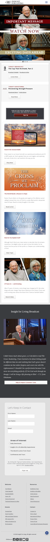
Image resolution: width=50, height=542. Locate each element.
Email (20, 430)
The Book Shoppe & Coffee (12, 501)
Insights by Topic (34, 489)
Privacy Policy (33, 519)
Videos (32, 499)
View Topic (9, 253)
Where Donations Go (10, 521)
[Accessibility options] (47, 533)
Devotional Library (13, 92)
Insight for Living (14, 2)
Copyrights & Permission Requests (39, 524)
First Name (21, 415)
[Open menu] (46, 2)
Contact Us (33, 511)
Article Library (22, 92)
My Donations (8, 524)
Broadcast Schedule (13, 72)
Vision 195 (7, 496)
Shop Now (10, 163)
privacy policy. (29, 465)
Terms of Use (33, 521)
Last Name (21, 423)
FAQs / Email (33, 514)
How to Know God (10, 499)
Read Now (14, 97)
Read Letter (10, 207)
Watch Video (10, 297)
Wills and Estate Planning (11, 516)
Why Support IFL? (9, 519)
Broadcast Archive (24, 72)
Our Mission (8, 489)
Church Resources (34, 501)
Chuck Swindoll (9, 491)
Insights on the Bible (35, 491)
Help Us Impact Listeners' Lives (26, 382)
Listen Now (14, 77)
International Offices (35, 516)
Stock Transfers (9, 514)
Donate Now (8, 511)
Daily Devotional (34, 496)
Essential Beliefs (9, 494)
